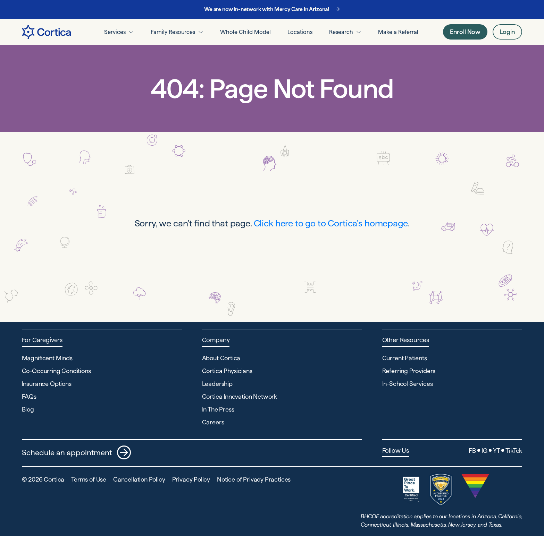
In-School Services (407, 383)
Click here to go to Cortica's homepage (331, 223)
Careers (213, 422)
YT (496, 450)
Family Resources (173, 32)
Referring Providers (409, 371)
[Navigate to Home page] (46, 32)
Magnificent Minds (47, 358)
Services (115, 32)
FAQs (29, 396)
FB (472, 450)
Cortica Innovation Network (239, 396)
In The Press (218, 409)
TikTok (513, 450)
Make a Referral (398, 32)
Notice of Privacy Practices (254, 479)
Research (341, 32)
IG (484, 450)
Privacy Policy (191, 479)
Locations (299, 32)
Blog (28, 409)
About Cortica (221, 358)
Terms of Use (88, 479)
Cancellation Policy (139, 479)
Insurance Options (47, 383)
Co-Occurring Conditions (56, 371)
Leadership (217, 383)
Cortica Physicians (227, 371)
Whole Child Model (245, 32)
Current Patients (404, 358)
